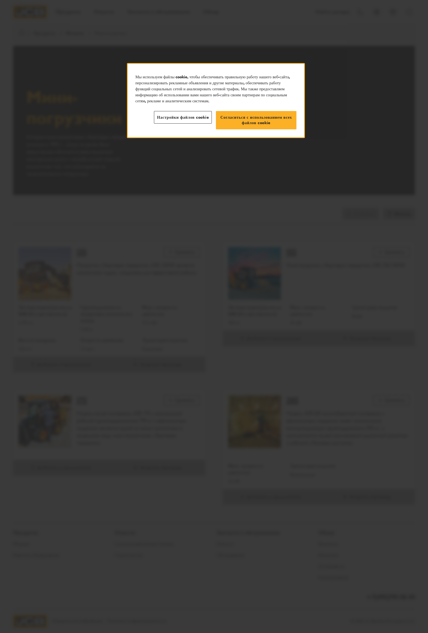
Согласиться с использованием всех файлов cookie (256, 120)
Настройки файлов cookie (183, 117)
